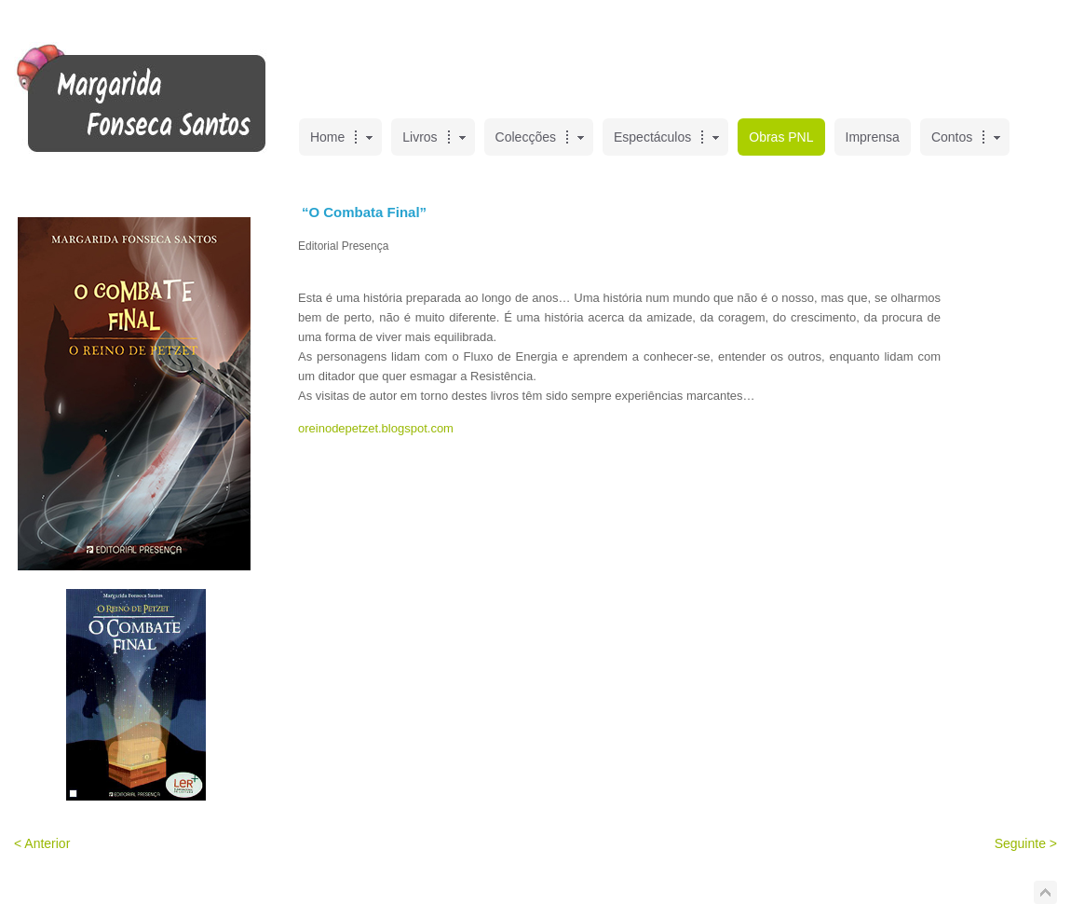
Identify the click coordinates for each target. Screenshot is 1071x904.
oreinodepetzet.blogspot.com (376, 428)
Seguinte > (1026, 843)
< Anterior (42, 843)
